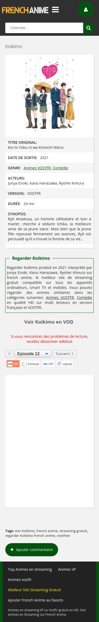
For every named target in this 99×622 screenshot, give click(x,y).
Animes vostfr (20, 579)
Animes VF (67, 569)
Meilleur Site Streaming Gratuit (34, 589)
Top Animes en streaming (30, 569)
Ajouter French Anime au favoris (35, 600)
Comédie (60, 167)
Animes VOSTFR (37, 167)
